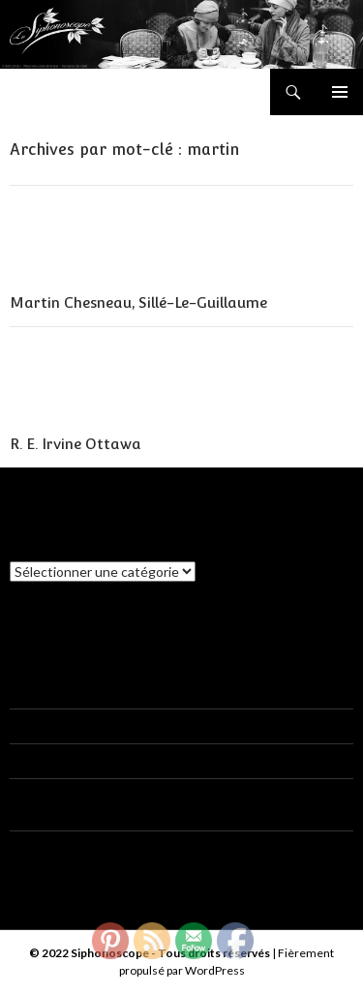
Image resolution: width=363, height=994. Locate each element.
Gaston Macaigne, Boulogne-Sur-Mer (215, 760)
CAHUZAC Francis (66, 795)
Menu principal (340, 92)
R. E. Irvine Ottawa (75, 444)
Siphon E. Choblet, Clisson (159, 690)
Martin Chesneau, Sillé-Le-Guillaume (138, 302)
